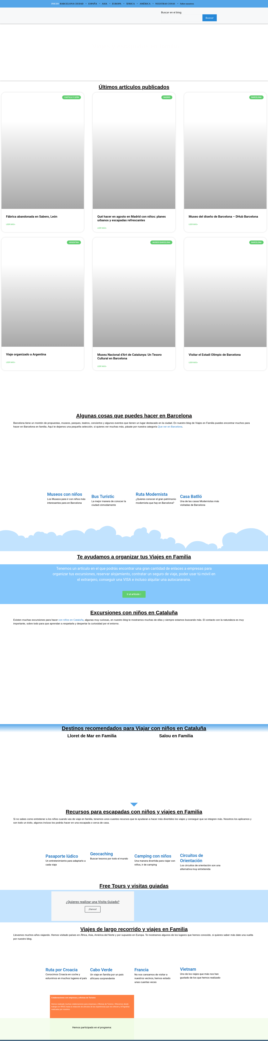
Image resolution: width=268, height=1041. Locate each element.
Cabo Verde (101, 969)
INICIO (55, 4)
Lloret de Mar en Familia (92, 735)
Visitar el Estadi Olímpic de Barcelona (215, 354)
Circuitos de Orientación (191, 858)
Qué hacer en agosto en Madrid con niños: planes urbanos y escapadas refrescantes (131, 218)
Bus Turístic (103, 496)
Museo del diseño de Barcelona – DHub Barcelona (223, 216)
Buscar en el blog (171, 12)
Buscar (210, 17)
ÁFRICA (132, 4)
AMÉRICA (147, 4)
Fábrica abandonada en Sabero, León (31, 216)
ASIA (106, 4)
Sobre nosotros (187, 4)
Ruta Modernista (152, 494)
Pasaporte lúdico (62, 856)
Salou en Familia (176, 735)
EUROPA (119, 4)
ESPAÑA (94, 4)
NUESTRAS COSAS (167, 4)
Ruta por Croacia (62, 969)
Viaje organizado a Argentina (26, 354)
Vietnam (188, 969)
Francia (142, 969)
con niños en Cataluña (70, 620)
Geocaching (101, 853)
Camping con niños (153, 856)
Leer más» (10, 224)
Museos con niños (64, 494)
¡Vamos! (93, 909)
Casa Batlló (191, 496)
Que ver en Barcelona (170, 426)
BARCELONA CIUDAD (74, 4)
